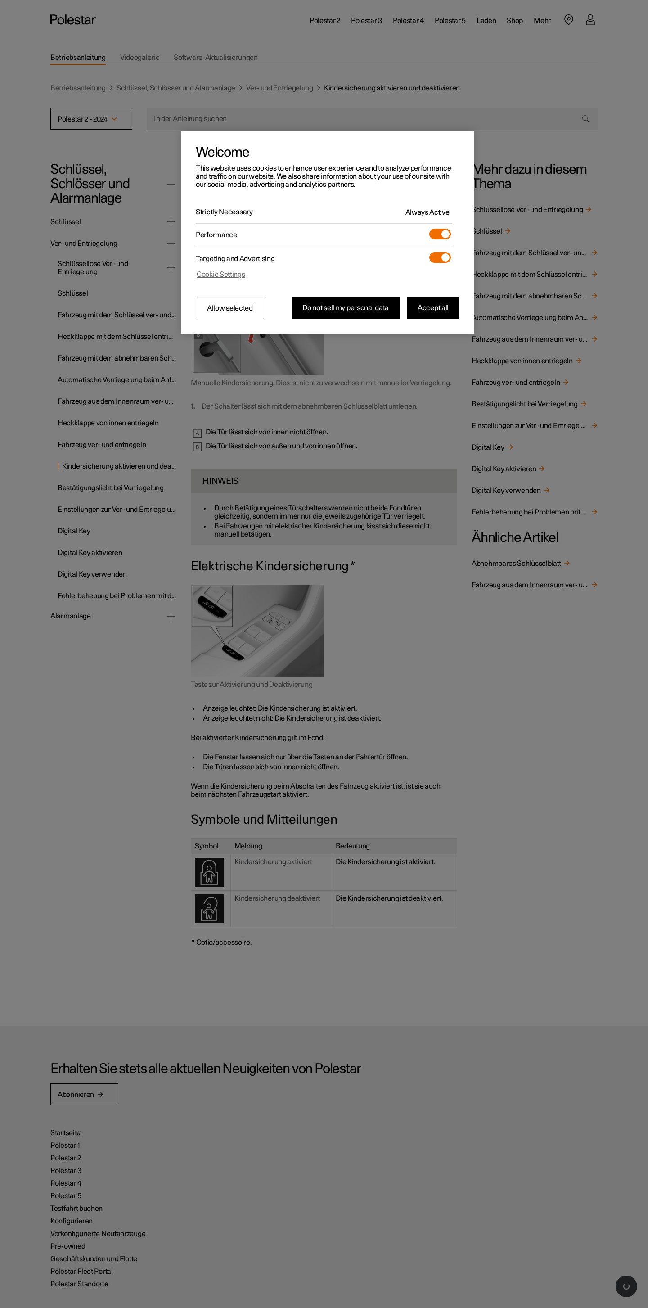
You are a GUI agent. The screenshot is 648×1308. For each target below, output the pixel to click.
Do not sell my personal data (345, 307)
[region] (327, 232)
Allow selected (230, 308)
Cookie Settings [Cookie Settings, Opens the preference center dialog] (221, 274)
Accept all (433, 307)
